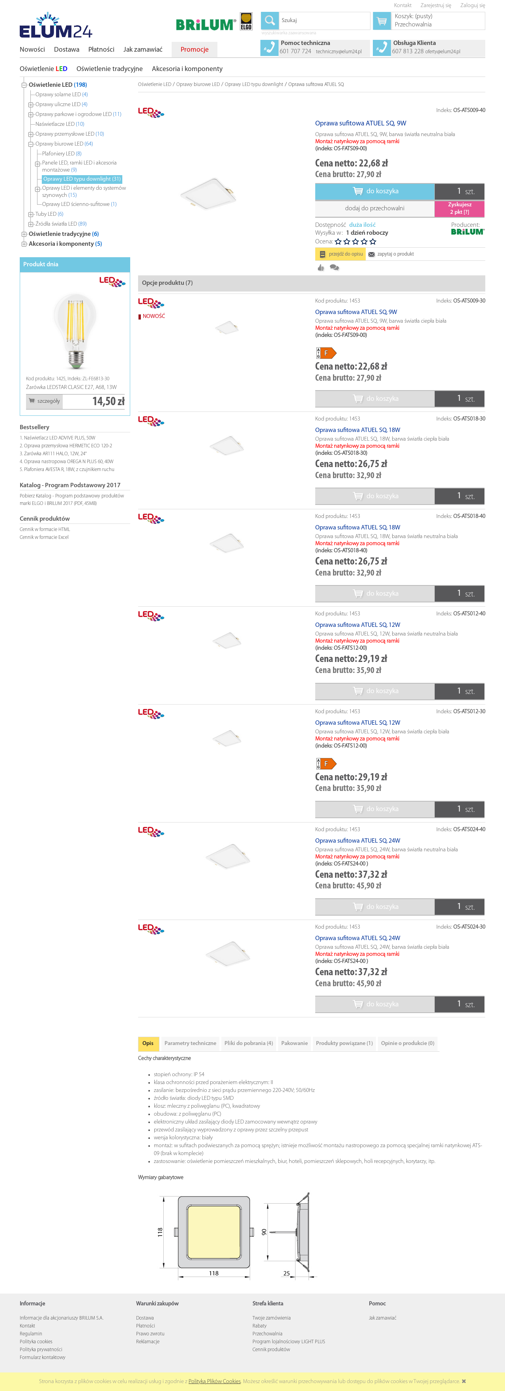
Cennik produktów (271, 1363)
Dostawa (145, 1331)
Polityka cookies (36, 1355)
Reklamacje (147, 1355)
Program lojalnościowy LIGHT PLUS (288, 1355)
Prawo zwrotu (150, 1347)
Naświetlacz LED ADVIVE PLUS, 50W (59, 438)
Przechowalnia (267, 1347)
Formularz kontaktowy (42, 1371)
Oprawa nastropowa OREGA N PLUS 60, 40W (69, 461)
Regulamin (31, 1347)
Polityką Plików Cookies (215, 1382)
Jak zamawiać (383, 1331)
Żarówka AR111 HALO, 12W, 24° (55, 453)
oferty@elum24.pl (442, 51)
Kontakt (27, 1339)
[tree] (75, 163)
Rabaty (259, 1339)
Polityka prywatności (41, 1363)
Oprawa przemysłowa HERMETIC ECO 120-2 (68, 446)
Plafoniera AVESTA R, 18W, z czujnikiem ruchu (69, 469)
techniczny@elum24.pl (339, 51)
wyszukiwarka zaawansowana (289, 34)
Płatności (145, 1339)
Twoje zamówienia (271, 1331)
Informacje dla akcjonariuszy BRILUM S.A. (61, 1331)
